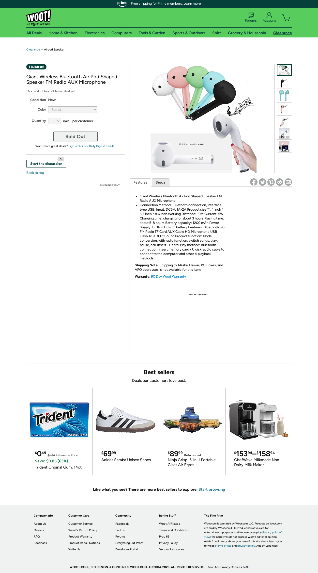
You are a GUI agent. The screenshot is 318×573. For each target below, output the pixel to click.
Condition (38, 100)
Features (140, 182)
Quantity (39, 121)
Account (269, 17)
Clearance (33, 49)
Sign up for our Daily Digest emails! (91, 146)
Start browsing (211, 489)
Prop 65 (164, 536)
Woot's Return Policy (82, 530)
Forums (251, 17)
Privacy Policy (168, 543)
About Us (40, 523)
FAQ (37, 536)
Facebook (122, 523)
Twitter (120, 530)
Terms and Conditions (174, 530)
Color (42, 109)
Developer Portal (126, 549)
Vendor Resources (171, 549)
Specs (161, 182)
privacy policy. (246, 545)
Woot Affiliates (169, 523)
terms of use (223, 545)
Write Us (74, 549)
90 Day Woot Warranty (168, 276)
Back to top (35, 173)
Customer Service (80, 523)
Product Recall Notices (84, 543)
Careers (39, 530)
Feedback (40, 543)
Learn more (192, 3)
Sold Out (75, 136)
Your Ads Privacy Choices (225, 567)
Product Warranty (80, 536)
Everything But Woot (129, 543)
